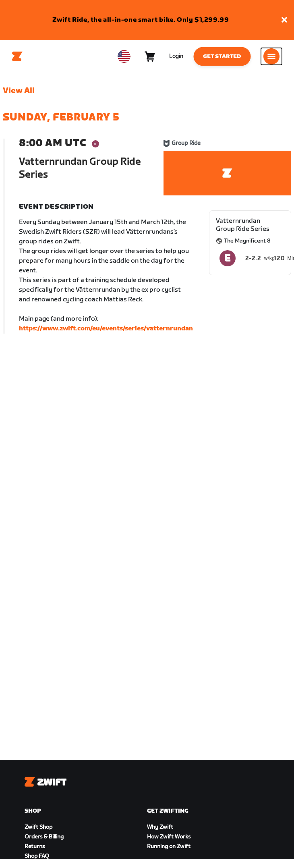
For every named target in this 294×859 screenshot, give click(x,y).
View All (19, 90)
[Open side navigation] (271, 56)
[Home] (17, 56)
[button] (284, 20)
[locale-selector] (124, 56)
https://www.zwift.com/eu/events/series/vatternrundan (106, 328)
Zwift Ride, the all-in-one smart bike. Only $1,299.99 (140, 20)
